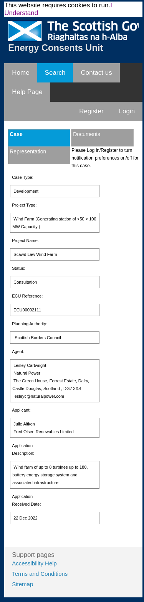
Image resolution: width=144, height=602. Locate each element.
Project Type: (24, 205)
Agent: (18, 351)
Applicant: (21, 410)
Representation (28, 151)
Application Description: (23, 449)
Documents (86, 134)
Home (20, 72)
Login (127, 111)
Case (16, 134)
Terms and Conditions (40, 573)
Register (91, 111)
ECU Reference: (27, 296)
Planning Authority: (29, 323)
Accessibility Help (34, 563)
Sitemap (22, 584)
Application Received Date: (26, 500)
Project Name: (25, 240)
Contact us (96, 72)
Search (55, 72)
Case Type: (22, 177)
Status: (18, 268)
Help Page (27, 92)
